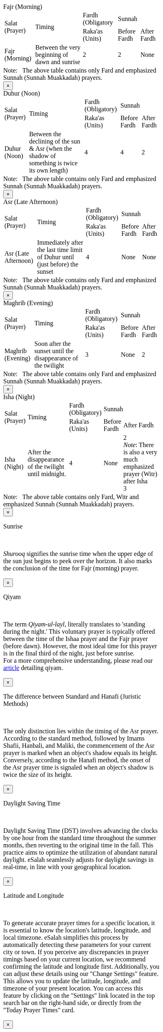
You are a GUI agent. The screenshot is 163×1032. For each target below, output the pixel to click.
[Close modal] (8, 85)
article (11, 667)
